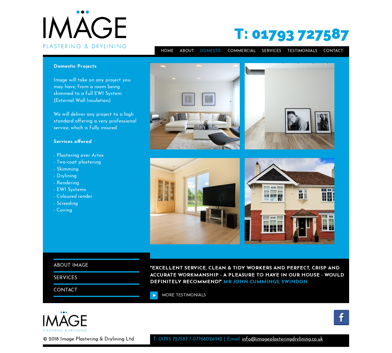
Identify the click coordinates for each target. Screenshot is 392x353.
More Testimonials (178, 295)
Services (271, 51)
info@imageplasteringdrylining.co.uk (282, 339)
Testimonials (302, 51)
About (187, 51)
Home (167, 51)
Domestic (210, 51)
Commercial (242, 51)
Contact (333, 51)
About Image (71, 265)
